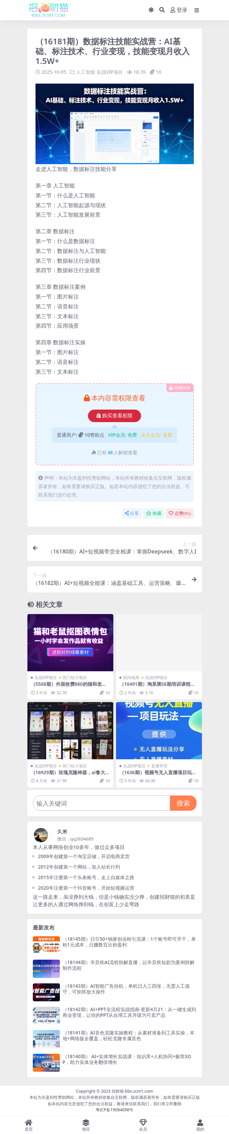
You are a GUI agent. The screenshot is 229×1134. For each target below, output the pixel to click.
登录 (178, 10)
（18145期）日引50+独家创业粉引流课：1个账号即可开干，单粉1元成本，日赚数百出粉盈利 (129, 942)
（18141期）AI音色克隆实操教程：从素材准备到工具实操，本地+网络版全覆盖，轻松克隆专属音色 (128, 1035)
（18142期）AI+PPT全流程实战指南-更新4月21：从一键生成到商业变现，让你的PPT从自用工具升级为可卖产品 (130, 1012)
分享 (132, 513)
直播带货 (159, 766)
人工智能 (85, 72)
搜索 (183, 803)
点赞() (180, 513)
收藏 (153, 513)
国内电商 (131, 677)
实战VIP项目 (109, 72)
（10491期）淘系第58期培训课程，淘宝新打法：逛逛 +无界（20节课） (157, 687)
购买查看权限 (114, 415)
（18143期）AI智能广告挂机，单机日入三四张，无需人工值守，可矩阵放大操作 (126, 989)
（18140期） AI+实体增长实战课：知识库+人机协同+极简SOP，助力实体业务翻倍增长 (127, 1059)
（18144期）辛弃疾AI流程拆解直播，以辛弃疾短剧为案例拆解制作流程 (128, 965)
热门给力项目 (75, 677)
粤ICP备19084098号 (115, 1110)
